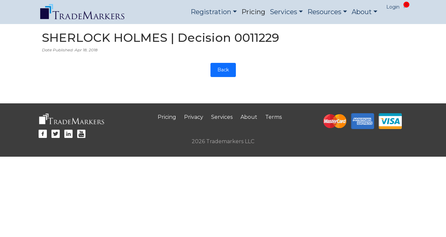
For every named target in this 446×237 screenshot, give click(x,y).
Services (222, 117)
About (248, 117)
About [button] (362, 12)
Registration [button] (211, 12)
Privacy (193, 117)
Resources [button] (324, 12)
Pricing (253, 12)
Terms (273, 117)
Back (223, 70)
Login (392, 7)
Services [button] (283, 12)
